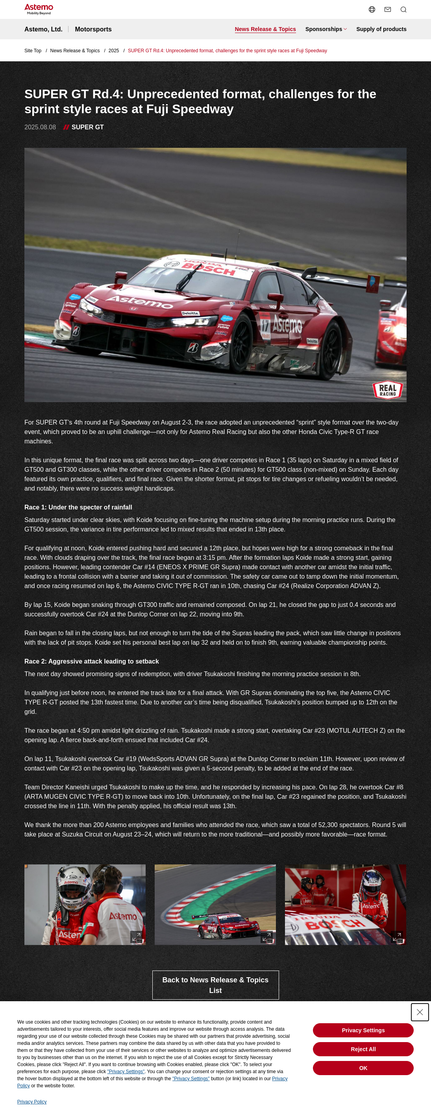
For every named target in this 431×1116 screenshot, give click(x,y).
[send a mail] (388, 9)
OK (363, 1068)
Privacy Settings (363, 1030)
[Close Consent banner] (420, 1012)
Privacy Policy (32, 1102)
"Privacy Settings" (126, 1071)
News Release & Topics (75, 50)
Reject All (363, 1049)
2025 (114, 50)
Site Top (32, 50)
